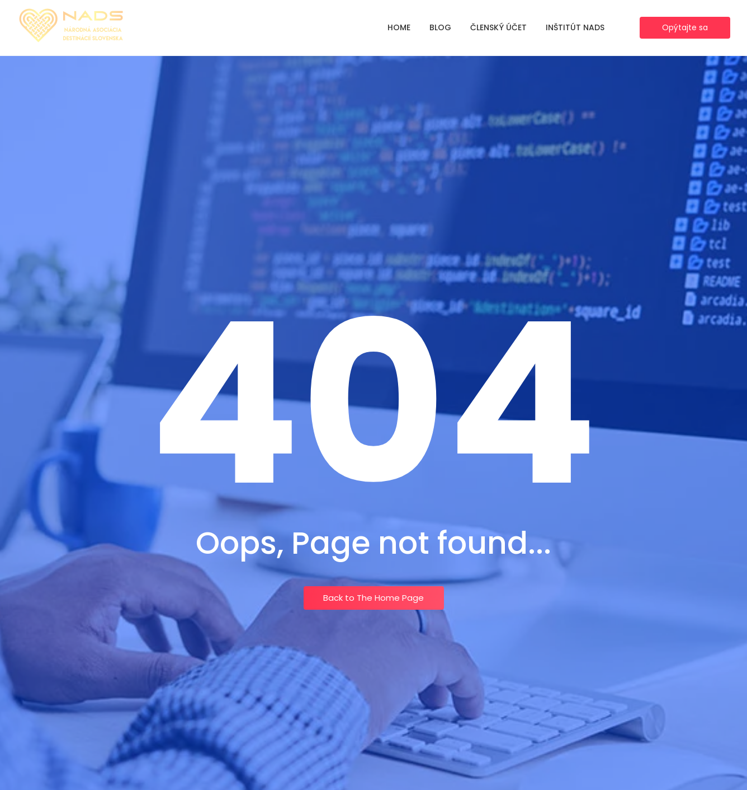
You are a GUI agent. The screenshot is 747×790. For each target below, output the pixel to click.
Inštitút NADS (575, 27)
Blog (440, 27)
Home (398, 27)
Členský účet (498, 27)
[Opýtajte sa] (685, 28)
